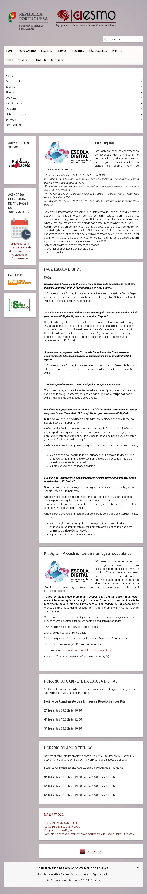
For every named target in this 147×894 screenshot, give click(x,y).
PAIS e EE (117, 50)
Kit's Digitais (105, 143)
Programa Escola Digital (58, 830)
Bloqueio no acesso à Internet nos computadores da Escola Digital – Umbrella (89, 834)
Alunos (62, 50)
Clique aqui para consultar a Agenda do (19, 247)
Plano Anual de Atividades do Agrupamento (21, 255)
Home (9, 50)
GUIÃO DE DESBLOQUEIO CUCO (62, 826)
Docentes (78, 50)
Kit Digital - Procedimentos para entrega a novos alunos (88, 553)
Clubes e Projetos (17, 60)
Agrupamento (27, 50)
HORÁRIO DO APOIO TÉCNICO (68, 748)
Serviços (40, 60)
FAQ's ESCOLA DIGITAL (63, 269)
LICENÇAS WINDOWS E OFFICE (62, 823)
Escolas (46, 50)
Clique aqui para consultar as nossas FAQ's (86, 650)
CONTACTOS (58, 60)
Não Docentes (98, 50)
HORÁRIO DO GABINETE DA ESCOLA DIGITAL (80, 681)
